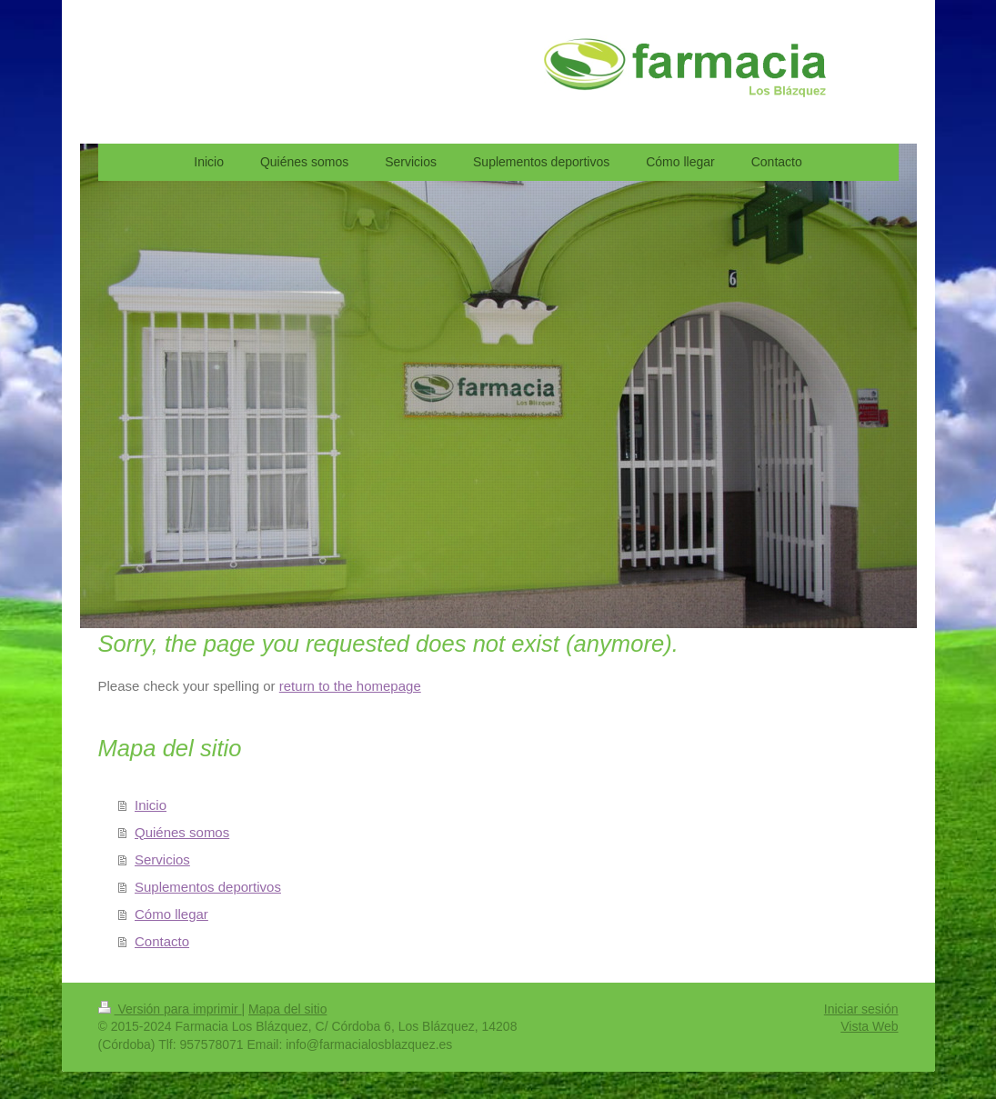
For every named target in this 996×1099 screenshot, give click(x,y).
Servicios (162, 859)
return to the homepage (350, 686)
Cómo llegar (171, 914)
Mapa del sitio (287, 1009)
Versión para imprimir (170, 1009)
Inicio (150, 805)
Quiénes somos (182, 832)
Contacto (162, 941)
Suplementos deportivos (208, 886)
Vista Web (869, 1026)
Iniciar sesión (861, 1009)
